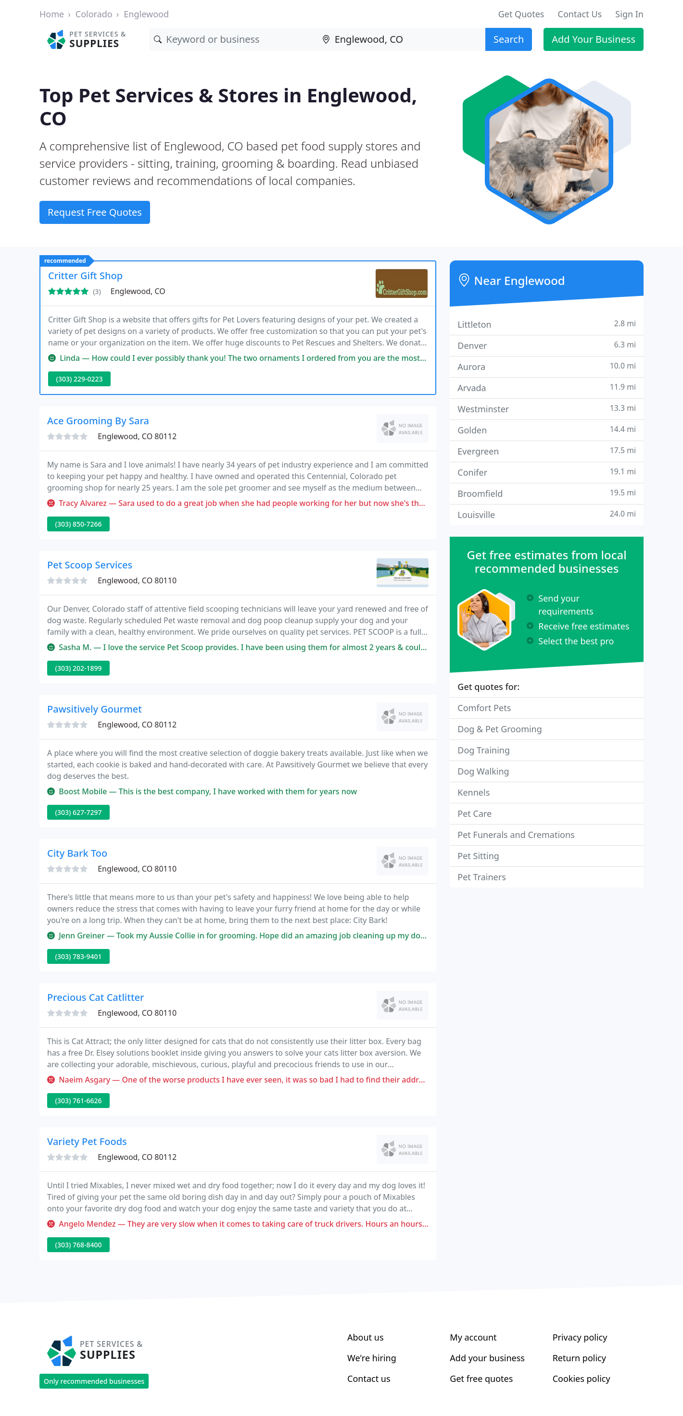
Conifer (546, 472)
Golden (546, 430)
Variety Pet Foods (87, 1141)
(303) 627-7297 (78, 812)
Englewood (146, 14)
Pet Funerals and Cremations (515, 834)
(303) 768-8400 (78, 1244)
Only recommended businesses (94, 1381)
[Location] (401, 39)
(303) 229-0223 (79, 378)
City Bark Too (77, 853)
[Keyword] (233, 39)
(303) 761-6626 (78, 1100)
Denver (546, 345)
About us (365, 1337)
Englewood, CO (138, 291)
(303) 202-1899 (78, 668)
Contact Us (580, 14)
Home (51, 14)
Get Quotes (521, 14)
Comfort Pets (484, 708)
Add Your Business (593, 39)
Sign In (629, 14)
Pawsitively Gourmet (94, 708)
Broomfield (546, 493)
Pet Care (474, 813)
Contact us (369, 1378)
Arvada (546, 388)
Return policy (579, 1358)
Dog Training (483, 750)
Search (508, 39)
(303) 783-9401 (78, 956)
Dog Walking (483, 771)
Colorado (94, 14)
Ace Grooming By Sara (98, 420)
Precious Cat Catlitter (95, 997)
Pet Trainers (481, 877)
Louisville (546, 514)
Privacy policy (580, 1337)
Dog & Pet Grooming (499, 729)
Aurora (546, 366)
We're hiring (371, 1358)
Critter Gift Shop (85, 275)
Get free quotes (481, 1378)
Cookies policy (581, 1378)
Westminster (546, 409)
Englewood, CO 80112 (137, 436)
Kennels (473, 792)
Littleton (546, 324)
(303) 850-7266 (78, 524)
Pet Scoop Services (89, 564)
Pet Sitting (478, 856)
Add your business (487, 1358)
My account (473, 1337)
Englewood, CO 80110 (137, 580)
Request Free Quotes (95, 212)
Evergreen (546, 451)
